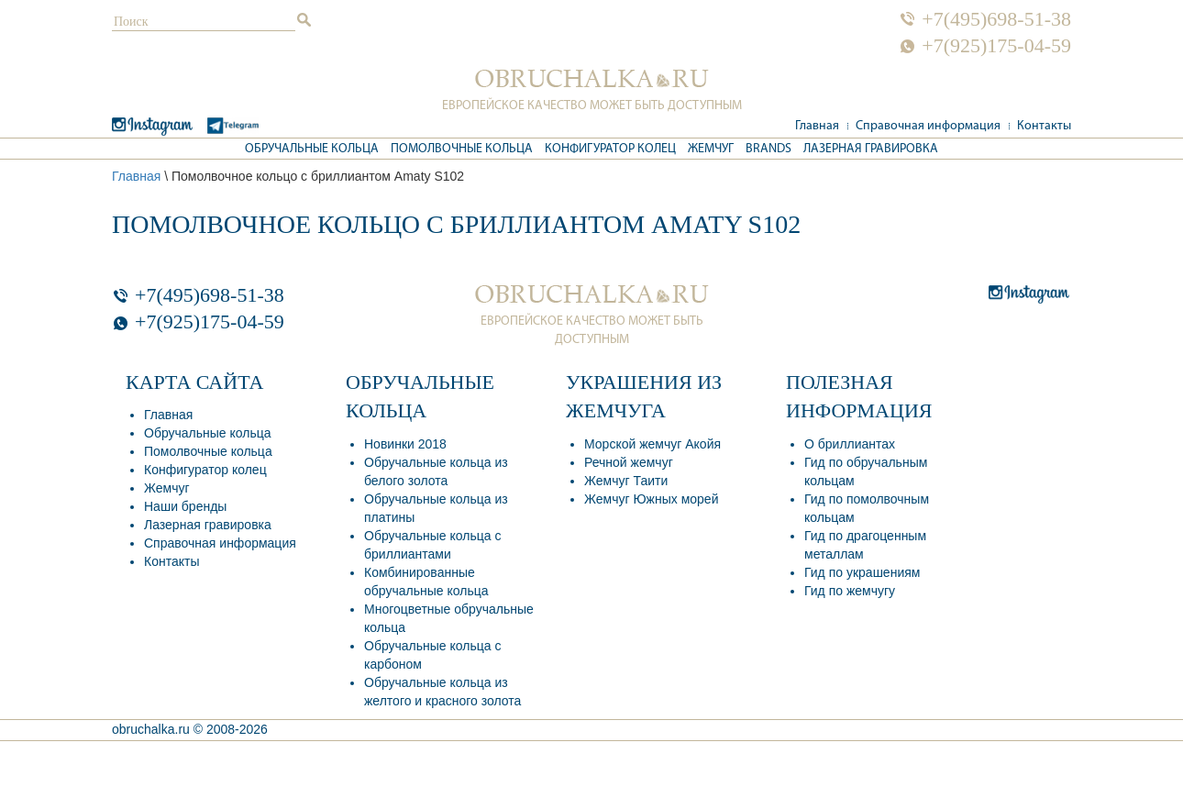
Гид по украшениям (862, 572)
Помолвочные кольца (462, 149)
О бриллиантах (849, 444)
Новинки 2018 (405, 444)
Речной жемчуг (628, 462)
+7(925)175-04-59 (996, 46)
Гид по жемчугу (849, 590)
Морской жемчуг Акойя (652, 444)
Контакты (1044, 126)
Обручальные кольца (312, 149)
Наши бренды (185, 506)
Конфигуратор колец (610, 149)
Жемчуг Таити (626, 480)
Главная (817, 126)
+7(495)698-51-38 (996, 19)
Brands (768, 149)
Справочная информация (928, 126)
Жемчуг (711, 149)
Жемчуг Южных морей (651, 499)
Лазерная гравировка (870, 149)
